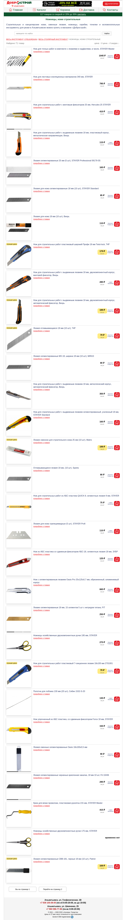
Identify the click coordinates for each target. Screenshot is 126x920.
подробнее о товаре (41, 52)
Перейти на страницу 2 (52, 889)
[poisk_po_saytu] (58, 33)
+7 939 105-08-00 (48, 903)
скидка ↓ (115, 43)
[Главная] (19, 3)
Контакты (110, 9)
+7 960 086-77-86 (54, 909)
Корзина (63, 9)
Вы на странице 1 (22, 889)
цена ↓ (106, 43)
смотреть (81, 14)
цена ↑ (97, 43)
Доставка (86, 9)
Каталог (39, 9)
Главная (16, 9)
